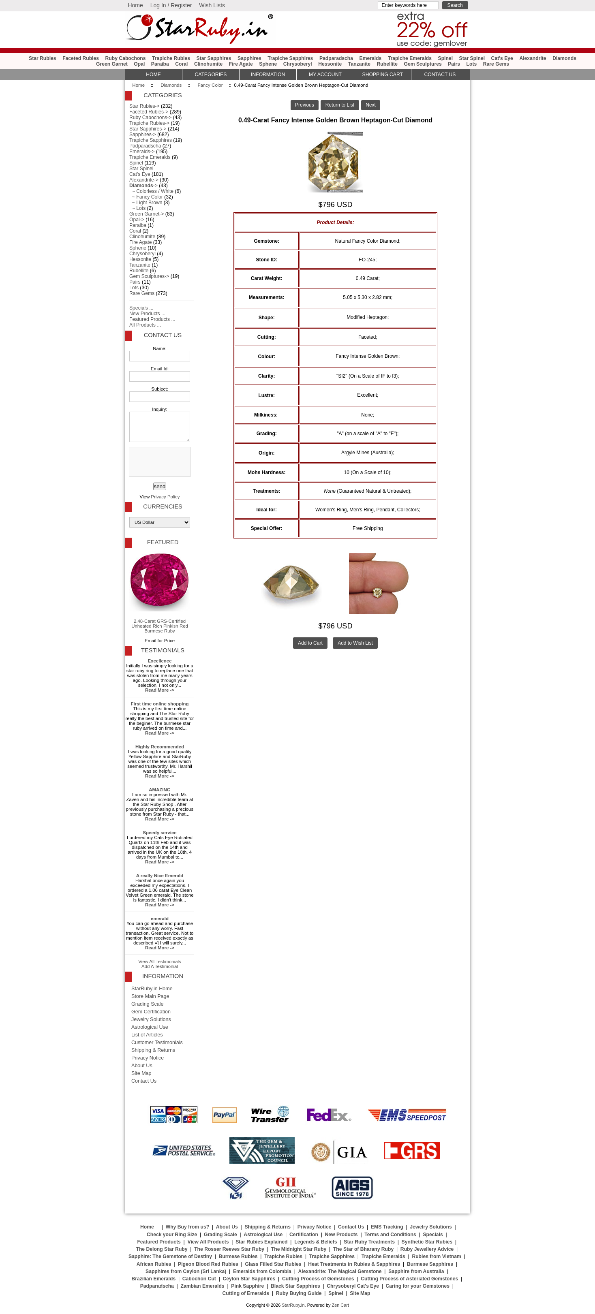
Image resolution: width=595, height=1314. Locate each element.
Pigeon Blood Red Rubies (208, 1264)
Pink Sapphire (247, 1286)
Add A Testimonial (159, 966)
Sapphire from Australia (416, 1271)
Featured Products (158, 1242)
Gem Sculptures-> (149, 276)
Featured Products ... (152, 319)
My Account (325, 74)
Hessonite (330, 64)
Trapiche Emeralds (410, 58)
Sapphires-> (142, 134)
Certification (303, 1234)
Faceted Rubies (80, 58)
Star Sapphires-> (148, 129)
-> (143, 185)
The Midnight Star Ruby (298, 1249)
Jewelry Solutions (151, 1019)
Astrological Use (149, 1027)
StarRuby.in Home (152, 988)
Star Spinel (472, 58)
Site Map (141, 1073)
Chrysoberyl (297, 64)
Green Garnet (112, 64)
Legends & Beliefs (315, 1242)
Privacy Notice (147, 1058)
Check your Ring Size (172, 1234)
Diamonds (171, 85)
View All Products (208, 1242)
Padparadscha (336, 58)
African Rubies (154, 1264)
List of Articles (147, 1035)
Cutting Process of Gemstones (318, 1279)
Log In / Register (171, 5)
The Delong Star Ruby (162, 1249)
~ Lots (137, 208)
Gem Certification (151, 1012)
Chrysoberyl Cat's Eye (353, 1286)
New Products (341, 1234)
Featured (162, 542)
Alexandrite (532, 58)
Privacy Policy (165, 496)
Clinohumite (208, 64)
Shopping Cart (382, 74)
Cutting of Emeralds (246, 1293)
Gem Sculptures (422, 64)
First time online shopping (160, 703)
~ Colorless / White (151, 191)
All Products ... (145, 325)
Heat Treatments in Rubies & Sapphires (354, 1264)
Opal (139, 64)
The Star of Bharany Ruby (363, 1249)
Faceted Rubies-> (148, 112)
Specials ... (141, 308)
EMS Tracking (387, 1227)
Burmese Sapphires (430, 1264)
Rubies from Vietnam (436, 1256)
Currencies (162, 506)
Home (135, 5)
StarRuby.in (293, 1305)
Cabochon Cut (199, 1279)
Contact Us (163, 335)
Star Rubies (42, 58)
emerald (160, 918)
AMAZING (159, 789)
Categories (211, 74)
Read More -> (159, 690)
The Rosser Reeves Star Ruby (229, 1249)
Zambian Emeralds (203, 1286)
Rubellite (387, 64)
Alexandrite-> (143, 180)
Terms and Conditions (390, 1234)
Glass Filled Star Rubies (273, 1264)
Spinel (445, 58)
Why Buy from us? (187, 1227)
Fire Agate (241, 64)
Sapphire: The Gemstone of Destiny (170, 1256)
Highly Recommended (159, 746)
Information (268, 74)
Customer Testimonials (157, 1042)
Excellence (159, 660)
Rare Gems (496, 64)
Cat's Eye (502, 58)
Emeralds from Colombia (262, 1271)
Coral (181, 64)
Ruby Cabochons (125, 58)
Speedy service (159, 832)
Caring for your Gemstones (417, 1286)
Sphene (268, 64)
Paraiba (160, 64)
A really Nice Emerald (159, 875)
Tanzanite (359, 64)
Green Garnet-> (146, 214)
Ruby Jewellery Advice (427, 1249)
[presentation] (158, 462)
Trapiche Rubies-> (149, 123)
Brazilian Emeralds (153, 1279)
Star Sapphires (214, 58)
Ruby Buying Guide (299, 1293)
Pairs (454, 64)
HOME (153, 74)
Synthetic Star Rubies (427, 1242)
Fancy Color (210, 85)
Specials (433, 1234)
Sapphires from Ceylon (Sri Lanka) (186, 1271)
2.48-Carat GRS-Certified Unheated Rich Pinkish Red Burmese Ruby (159, 592)
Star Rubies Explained (261, 1242)
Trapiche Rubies (171, 58)
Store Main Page (150, 996)
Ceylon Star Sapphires (249, 1279)
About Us (141, 1065)
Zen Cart (340, 1305)
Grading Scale (147, 1004)
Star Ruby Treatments (369, 1242)
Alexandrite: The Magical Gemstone (340, 1271)
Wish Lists (212, 5)
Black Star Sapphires (295, 1286)
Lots (472, 64)
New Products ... (147, 313)
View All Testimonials (159, 961)
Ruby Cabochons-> (150, 117)
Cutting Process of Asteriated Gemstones (409, 1279)
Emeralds (371, 58)
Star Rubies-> (144, 106)
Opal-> (136, 219)
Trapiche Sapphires (290, 58)
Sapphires (249, 58)
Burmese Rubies (238, 1256)
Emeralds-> (142, 151)
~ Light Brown (145, 202)
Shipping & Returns (153, 1050)
